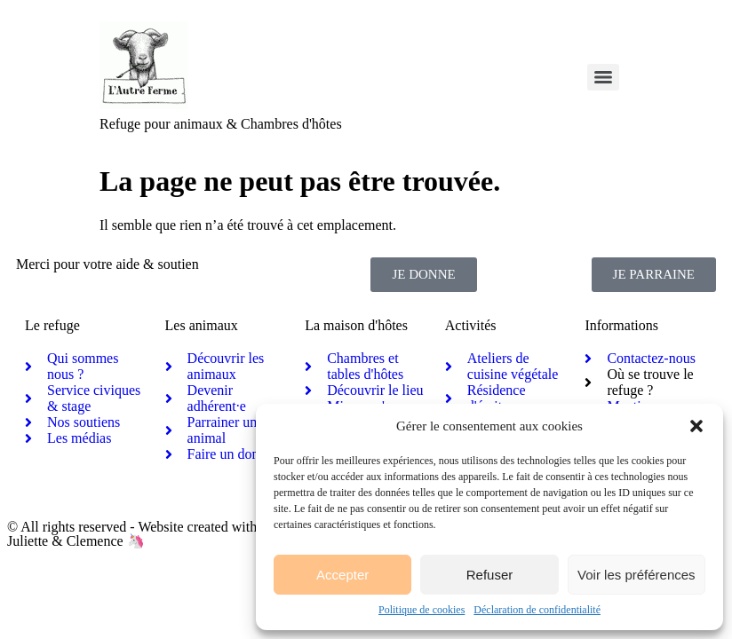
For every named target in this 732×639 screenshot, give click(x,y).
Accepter (342, 574)
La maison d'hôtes (356, 325)
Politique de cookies (421, 610)
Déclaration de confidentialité (537, 610)
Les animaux (201, 325)
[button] (696, 426)
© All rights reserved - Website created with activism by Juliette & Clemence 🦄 (166, 533)
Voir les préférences (636, 574)
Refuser (489, 574)
